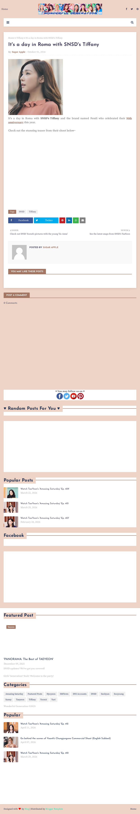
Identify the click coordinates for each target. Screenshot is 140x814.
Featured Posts (35, 694)
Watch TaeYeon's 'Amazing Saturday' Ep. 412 (44, 724)
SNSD (21, 211)
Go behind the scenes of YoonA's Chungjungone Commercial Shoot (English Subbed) (65, 738)
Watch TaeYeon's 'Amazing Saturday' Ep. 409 (44, 489)
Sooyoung (119, 694)
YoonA (43, 699)
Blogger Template (54, 809)
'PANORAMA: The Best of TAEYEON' (28, 659)
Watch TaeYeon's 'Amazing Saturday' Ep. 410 (44, 503)
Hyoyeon (51, 694)
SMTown (64, 694)
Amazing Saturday (14, 694)
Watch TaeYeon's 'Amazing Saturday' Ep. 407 (44, 518)
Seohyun (105, 694)
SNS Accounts (79, 694)
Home (11, 38)
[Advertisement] (70, 446)
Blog (27, 809)
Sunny (8, 699)
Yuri (53, 699)
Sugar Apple (18, 51)
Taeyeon (20, 699)
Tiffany (19, 38)
